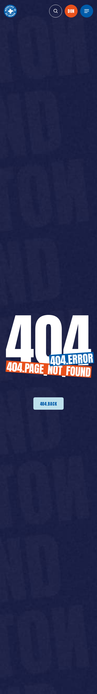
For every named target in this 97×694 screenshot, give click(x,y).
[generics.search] (55, 11)
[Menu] (86, 11)
